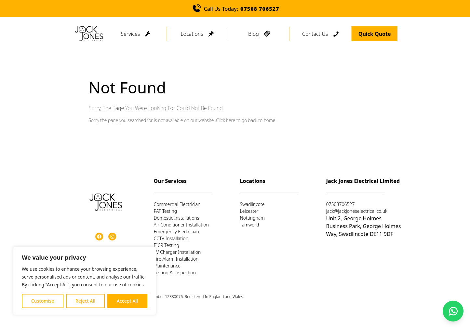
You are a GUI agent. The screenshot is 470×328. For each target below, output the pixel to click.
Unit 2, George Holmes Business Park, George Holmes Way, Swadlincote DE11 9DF (363, 226)
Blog (253, 33)
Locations (192, 33)
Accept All (127, 301)
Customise (42, 301)
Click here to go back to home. (246, 120)
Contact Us (315, 33)
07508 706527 (259, 8)
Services (130, 33)
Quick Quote (374, 33)
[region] (84, 281)
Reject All (85, 301)
